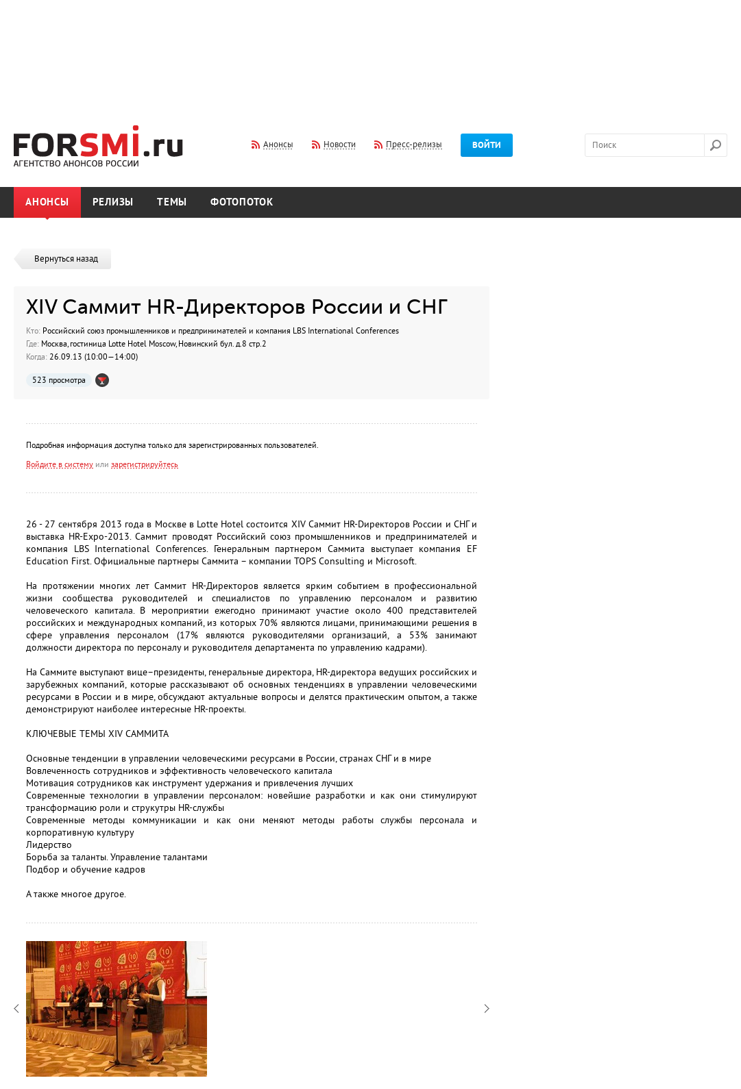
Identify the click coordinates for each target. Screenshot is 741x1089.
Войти (486, 145)
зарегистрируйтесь (144, 464)
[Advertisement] (371, 53)
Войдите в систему (59, 464)
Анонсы (47, 202)
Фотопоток (242, 202)
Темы (172, 202)
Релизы (113, 202)
